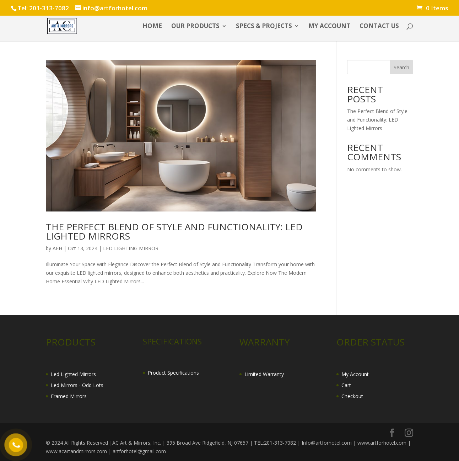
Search (401, 67)
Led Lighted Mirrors (73, 374)
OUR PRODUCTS (195, 26)
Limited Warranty (264, 374)
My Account (355, 374)
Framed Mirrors (69, 396)
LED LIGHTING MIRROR (130, 248)
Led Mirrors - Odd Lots (77, 385)
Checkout (352, 396)
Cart (346, 385)
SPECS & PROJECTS (264, 26)
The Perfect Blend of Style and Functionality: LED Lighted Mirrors (174, 231)
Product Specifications (173, 372)
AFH (57, 248)
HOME (152, 26)
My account (329, 26)
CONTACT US (379, 26)
